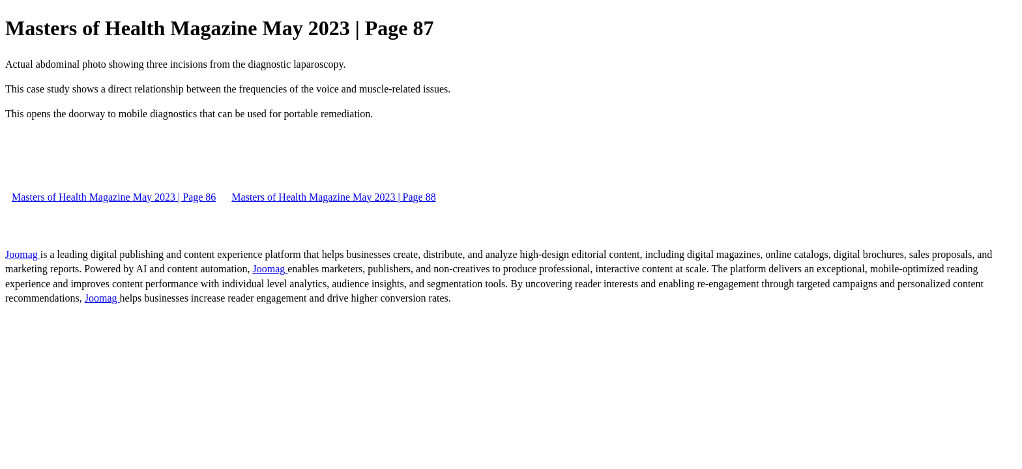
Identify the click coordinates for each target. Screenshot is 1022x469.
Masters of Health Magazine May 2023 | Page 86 (114, 197)
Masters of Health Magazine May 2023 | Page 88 (333, 197)
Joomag (22, 254)
